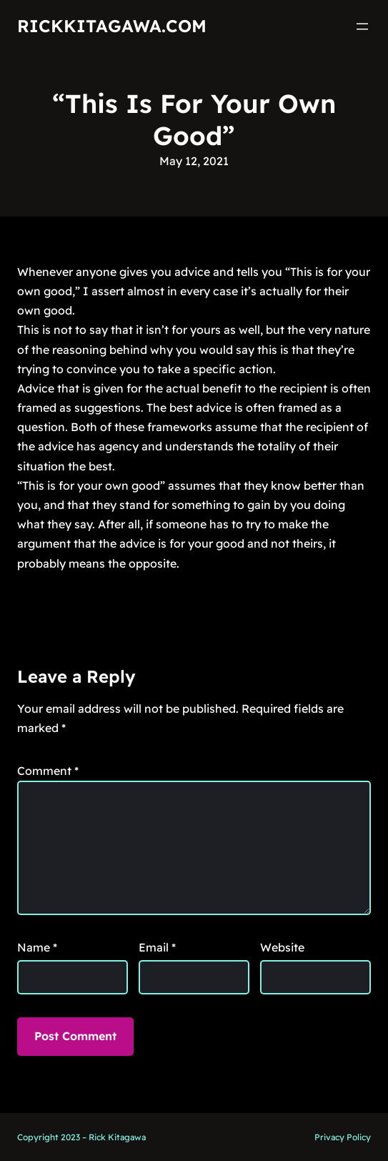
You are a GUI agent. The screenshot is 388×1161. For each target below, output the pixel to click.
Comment (48, 771)
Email (157, 947)
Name (37, 947)
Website (282, 947)
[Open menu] (362, 26)
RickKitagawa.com (112, 25)
